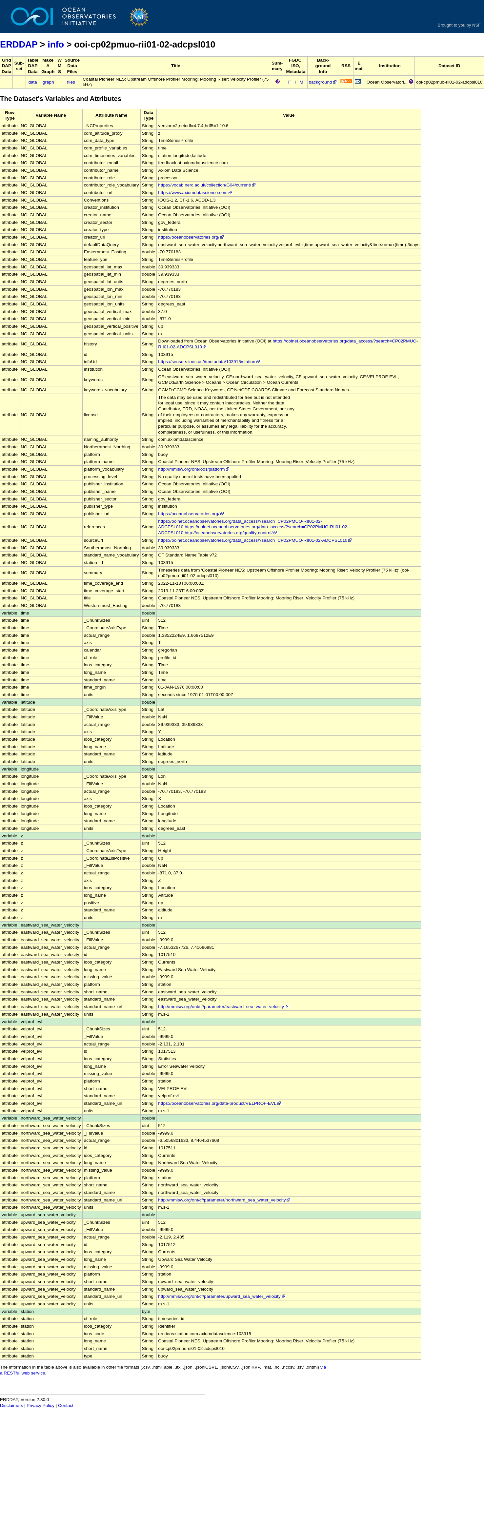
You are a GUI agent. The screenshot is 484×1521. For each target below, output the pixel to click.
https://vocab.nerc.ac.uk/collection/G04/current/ (207, 185)
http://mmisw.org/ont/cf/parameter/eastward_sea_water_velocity (223, 1006)
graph (48, 82)
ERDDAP (18, 44)
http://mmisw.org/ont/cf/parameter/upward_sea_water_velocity (222, 1296)
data (32, 82)
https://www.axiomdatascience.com (195, 192)
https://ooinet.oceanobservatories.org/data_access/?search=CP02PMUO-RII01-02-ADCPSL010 (255, 540)
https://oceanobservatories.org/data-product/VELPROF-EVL (219, 1103)
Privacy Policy (40, 1405)
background (323, 82)
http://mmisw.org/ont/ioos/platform (194, 469)
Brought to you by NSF (459, 25)
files (71, 82)
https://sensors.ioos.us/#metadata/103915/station (209, 361)
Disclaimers (11, 1405)
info (56, 44)
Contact (65, 1405)
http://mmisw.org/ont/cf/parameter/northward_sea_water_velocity (224, 1200)
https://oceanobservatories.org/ (191, 237)
